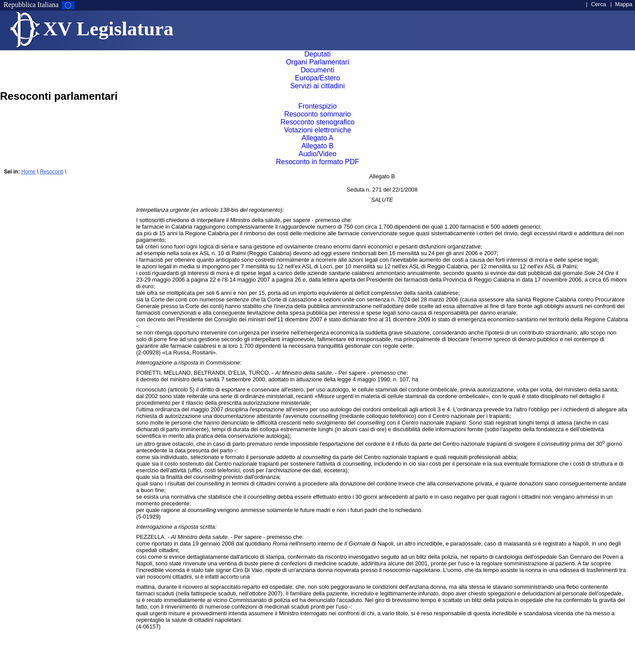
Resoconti (51, 172)
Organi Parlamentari (317, 62)
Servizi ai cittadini (317, 86)
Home (28, 172)
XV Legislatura (108, 29)
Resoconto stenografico (317, 122)
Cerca (598, 4)
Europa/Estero (317, 78)
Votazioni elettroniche (317, 130)
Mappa (623, 4)
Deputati (317, 54)
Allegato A (317, 138)
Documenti (317, 70)
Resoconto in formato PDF (317, 162)
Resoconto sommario (317, 114)
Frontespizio (317, 106)
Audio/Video (317, 154)
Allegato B (318, 146)
